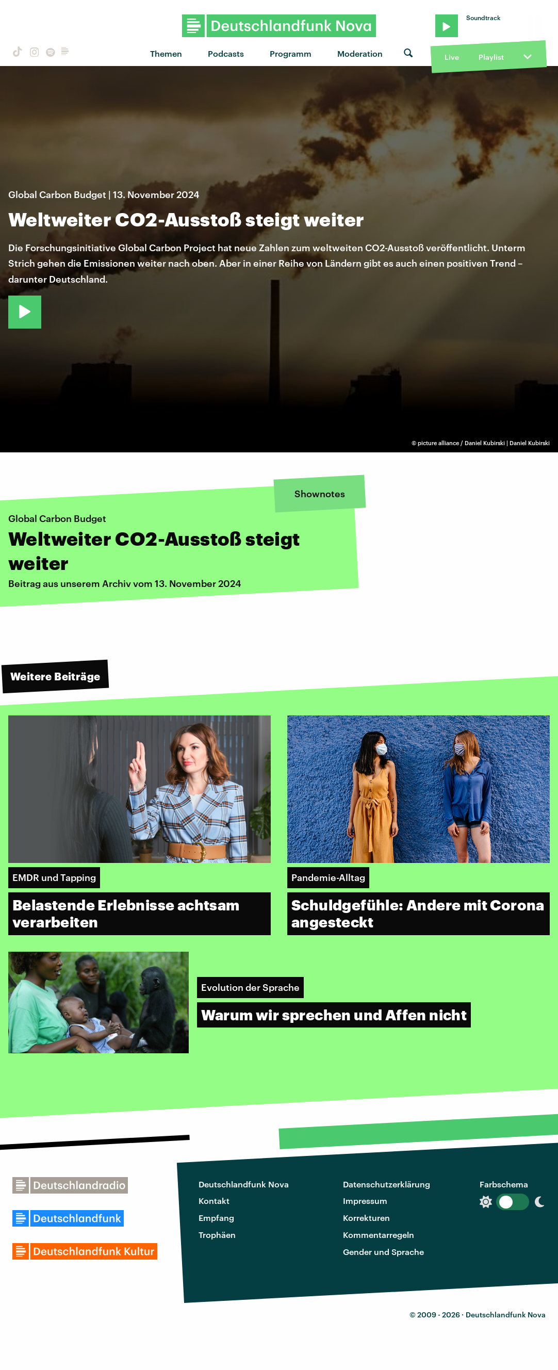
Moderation (360, 53)
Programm (290, 53)
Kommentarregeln (378, 1234)
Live (452, 57)
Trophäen (217, 1234)
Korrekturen (366, 1217)
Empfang (216, 1217)
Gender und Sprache (383, 1252)
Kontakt (214, 1200)
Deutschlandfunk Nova (244, 1184)
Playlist (491, 57)
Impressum (365, 1200)
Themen (166, 53)
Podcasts (226, 53)
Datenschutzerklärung (386, 1184)
